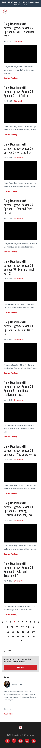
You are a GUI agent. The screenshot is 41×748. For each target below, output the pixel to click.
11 (17, 627)
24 (23, 636)
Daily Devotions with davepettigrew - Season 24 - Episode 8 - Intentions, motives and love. (19, 388)
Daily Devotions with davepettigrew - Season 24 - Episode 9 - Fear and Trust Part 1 (19, 328)
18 (23, 631)
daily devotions (9, 714)
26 (33, 636)
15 (7, 631)
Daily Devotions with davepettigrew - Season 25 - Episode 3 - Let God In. (19, 91)
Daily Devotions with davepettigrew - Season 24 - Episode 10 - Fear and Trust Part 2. (19, 267)
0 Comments (18, 41)
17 (18, 631)
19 (28, 631)
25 (28, 636)
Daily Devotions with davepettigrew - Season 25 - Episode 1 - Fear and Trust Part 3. (19, 206)
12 (22, 627)
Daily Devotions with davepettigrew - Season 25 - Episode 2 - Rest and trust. (19, 148)
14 (32, 627)
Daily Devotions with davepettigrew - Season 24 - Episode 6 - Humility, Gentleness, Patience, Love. (19, 509)
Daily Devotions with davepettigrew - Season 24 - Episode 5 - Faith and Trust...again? (19, 569)
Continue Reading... (11, 78)
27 (20, 641)
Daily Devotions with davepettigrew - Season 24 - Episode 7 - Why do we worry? (20, 450)
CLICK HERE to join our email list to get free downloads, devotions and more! (20, 3)
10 (12, 627)
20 (33, 631)
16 (13, 631)
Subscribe (20, 667)
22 (13, 636)
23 (18, 636)
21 (7, 636)
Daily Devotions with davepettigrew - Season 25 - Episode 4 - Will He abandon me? (19, 30)
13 (27, 627)
